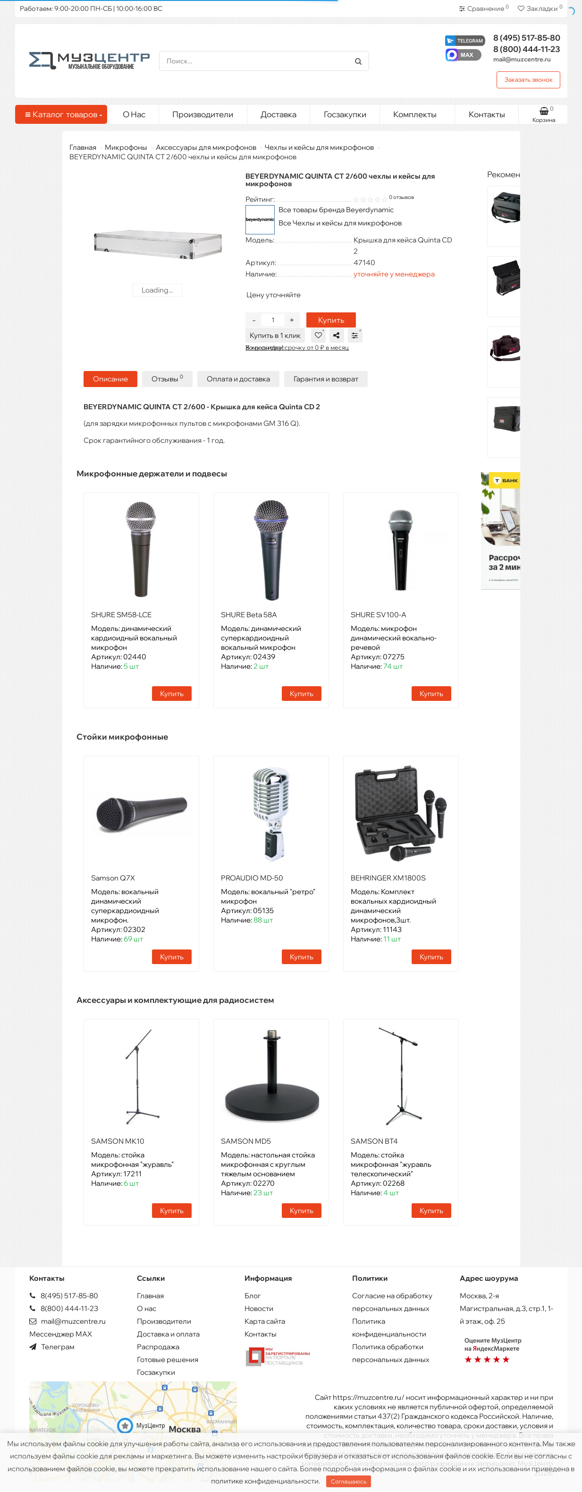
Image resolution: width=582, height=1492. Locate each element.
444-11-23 (526, 49)
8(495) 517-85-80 (63, 1295)
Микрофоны (126, 147)
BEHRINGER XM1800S (388, 877)
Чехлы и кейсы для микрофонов (319, 147)
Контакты (487, 114)
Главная (82, 147)
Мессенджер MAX (60, 1333)
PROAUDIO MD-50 (252, 877)
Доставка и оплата (168, 1333)
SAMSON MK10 (117, 1141)
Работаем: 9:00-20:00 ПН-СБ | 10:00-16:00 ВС (91, 8)
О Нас (134, 114)
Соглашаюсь (348, 1481)
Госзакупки (345, 114)
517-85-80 (526, 38)
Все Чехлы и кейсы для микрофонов (340, 222)
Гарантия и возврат (326, 378)
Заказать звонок (529, 79)
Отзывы (167, 378)
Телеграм (52, 1346)
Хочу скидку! (264, 347)
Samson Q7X (113, 877)
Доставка (278, 114)
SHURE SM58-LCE (121, 614)
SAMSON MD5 (246, 1141)
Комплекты (420, 112)
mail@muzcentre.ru (522, 59)
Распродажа (158, 1346)
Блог (253, 1295)
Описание (110, 378)
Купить (331, 320)
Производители (202, 114)
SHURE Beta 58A (249, 614)
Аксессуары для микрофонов (206, 147)
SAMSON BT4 (374, 1141)
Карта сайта (265, 1321)
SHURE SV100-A (378, 614)
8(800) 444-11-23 (63, 1308)
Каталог (62, 114)
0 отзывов (401, 197)
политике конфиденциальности (265, 1480)
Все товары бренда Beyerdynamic (336, 209)
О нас (146, 1308)
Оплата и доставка (238, 378)
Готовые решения (167, 1359)
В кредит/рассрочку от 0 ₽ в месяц (297, 347)
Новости (259, 1308)
